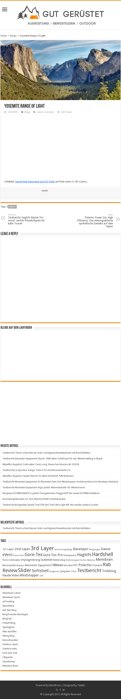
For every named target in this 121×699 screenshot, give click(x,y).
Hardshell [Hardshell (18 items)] (102, 554)
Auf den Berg (9, 610)
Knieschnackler (10, 640)
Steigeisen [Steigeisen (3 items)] (54, 571)
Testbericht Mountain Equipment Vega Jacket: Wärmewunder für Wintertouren (43, 487)
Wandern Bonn (10, 665)
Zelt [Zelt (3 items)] (41, 576)
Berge (13, 35)
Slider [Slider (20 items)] (24, 570)
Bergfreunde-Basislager (15, 614)
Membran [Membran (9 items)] (104, 559)
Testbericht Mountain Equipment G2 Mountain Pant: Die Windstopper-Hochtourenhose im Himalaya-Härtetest (60, 481)
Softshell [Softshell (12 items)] (40, 570)
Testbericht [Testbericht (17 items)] (89, 570)
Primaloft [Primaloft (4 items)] (97, 565)
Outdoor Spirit (10, 644)
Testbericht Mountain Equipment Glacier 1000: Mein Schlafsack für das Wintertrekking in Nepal (52, 458)
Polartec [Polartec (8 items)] (85, 565)
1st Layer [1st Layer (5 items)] (8, 549)
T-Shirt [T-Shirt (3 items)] (74, 571)
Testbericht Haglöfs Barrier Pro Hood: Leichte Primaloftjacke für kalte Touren (27, 219)
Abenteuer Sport (11, 597)
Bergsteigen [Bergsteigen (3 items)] (94, 549)
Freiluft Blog (8, 622)
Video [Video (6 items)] (15, 575)
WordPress (55, 685)
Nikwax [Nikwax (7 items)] (57, 565)
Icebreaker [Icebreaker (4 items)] (14, 559)
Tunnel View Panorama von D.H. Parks (35, 181)
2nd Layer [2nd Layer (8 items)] (22, 549)
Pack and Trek (9, 652)
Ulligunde (7, 657)
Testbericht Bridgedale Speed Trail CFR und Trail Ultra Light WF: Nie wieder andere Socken (50, 504)
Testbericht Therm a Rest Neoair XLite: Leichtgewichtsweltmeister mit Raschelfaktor (46, 452)
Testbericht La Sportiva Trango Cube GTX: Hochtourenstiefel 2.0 (36, 470)
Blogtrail (7, 618)
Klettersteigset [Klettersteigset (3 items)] (73, 560)
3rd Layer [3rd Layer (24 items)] (42, 548)
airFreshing (8, 601)
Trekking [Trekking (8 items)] (109, 571)
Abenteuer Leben (11, 592)
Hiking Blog (8, 635)
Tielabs (81, 685)
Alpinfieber (8, 605)
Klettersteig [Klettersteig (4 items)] (59, 559)
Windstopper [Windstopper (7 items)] (29, 575)
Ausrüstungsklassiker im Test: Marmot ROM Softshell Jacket (33, 499)
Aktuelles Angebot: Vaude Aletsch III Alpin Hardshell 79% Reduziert (38, 475)
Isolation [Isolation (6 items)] (47, 559)
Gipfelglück (8, 627)
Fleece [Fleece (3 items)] (16, 555)
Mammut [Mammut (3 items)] (91, 560)
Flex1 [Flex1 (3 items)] (21, 555)
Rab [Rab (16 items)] (107, 564)
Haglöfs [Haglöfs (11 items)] (84, 554)
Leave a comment (45, 112)
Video (12, 207)
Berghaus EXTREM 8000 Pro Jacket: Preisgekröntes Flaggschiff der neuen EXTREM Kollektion (51, 493)
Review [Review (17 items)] (9, 570)
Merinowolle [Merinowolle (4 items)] (9, 565)
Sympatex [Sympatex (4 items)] (65, 571)
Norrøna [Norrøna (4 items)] (68, 565)
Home (4, 35)
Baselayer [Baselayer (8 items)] (81, 549)
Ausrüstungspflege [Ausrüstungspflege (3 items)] (63, 549)
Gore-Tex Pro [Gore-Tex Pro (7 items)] (53, 555)
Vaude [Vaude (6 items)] (6, 575)
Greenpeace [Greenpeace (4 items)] (69, 555)
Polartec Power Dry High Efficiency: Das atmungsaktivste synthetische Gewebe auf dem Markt (94, 221)
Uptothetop (8, 661)
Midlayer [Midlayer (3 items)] (20, 565)
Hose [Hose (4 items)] (5, 559)
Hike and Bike (9, 631)
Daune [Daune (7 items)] (106, 549)
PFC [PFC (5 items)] (75, 565)
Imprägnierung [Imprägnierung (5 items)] (30, 559)
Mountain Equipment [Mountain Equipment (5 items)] (38, 565)
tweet (45, 190)
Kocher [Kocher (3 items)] (83, 560)
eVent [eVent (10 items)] (7, 555)
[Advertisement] (60, 412)
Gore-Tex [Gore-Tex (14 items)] (34, 554)
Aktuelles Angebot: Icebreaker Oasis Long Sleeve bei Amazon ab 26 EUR (40, 464)
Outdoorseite (9, 648)
